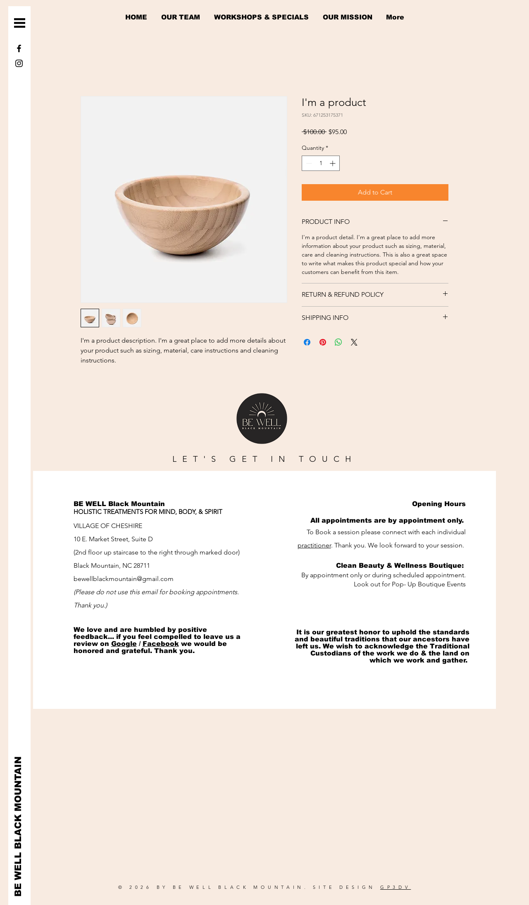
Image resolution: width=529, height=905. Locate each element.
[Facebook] (19, 48)
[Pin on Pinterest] (323, 342)
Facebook (161, 643)
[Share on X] (354, 342)
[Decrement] (308, 163)
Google (124, 643)
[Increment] (333, 163)
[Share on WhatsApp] (338, 342)
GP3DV (395, 887)
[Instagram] (19, 63)
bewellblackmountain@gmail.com (124, 579)
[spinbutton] (320, 163)
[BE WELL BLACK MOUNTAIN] (18, 826)
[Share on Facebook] (307, 342)
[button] (19, 23)
